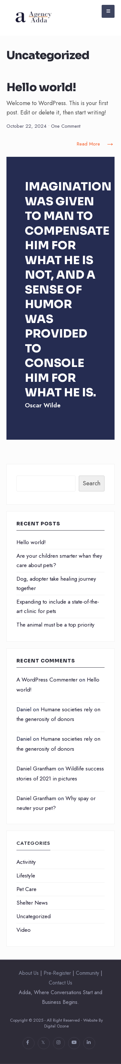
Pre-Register (57, 973)
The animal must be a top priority (55, 625)
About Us (29, 973)
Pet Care (26, 889)
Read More (96, 144)
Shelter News (32, 903)
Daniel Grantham (36, 768)
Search (91, 483)
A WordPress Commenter (46, 679)
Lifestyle (25, 875)
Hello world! (41, 88)
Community (87, 973)
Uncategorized (33, 916)
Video (23, 930)
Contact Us (60, 982)
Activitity (26, 862)
